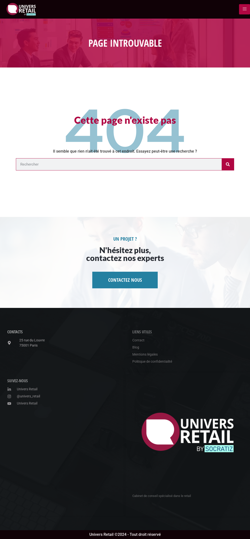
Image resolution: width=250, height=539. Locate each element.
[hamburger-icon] (244, 9)
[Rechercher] (228, 164)
